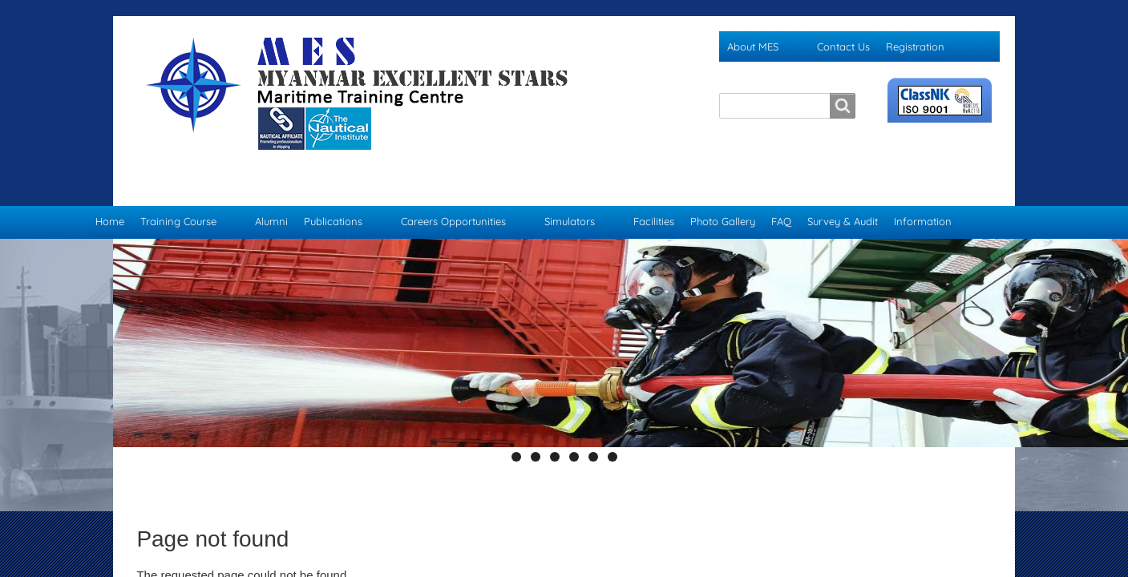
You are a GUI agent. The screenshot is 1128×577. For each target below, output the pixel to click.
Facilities (653, 189)
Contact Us (843, 46)
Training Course (178, 189)
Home (109, 189)
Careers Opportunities (453, 189)
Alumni (271, 189)
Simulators (569, 189)
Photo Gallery (722, 189)
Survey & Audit (842, 189)
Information (923, 189)
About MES (752, 46)
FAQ (781, 189)
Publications (333, 189)
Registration (915, 46)
